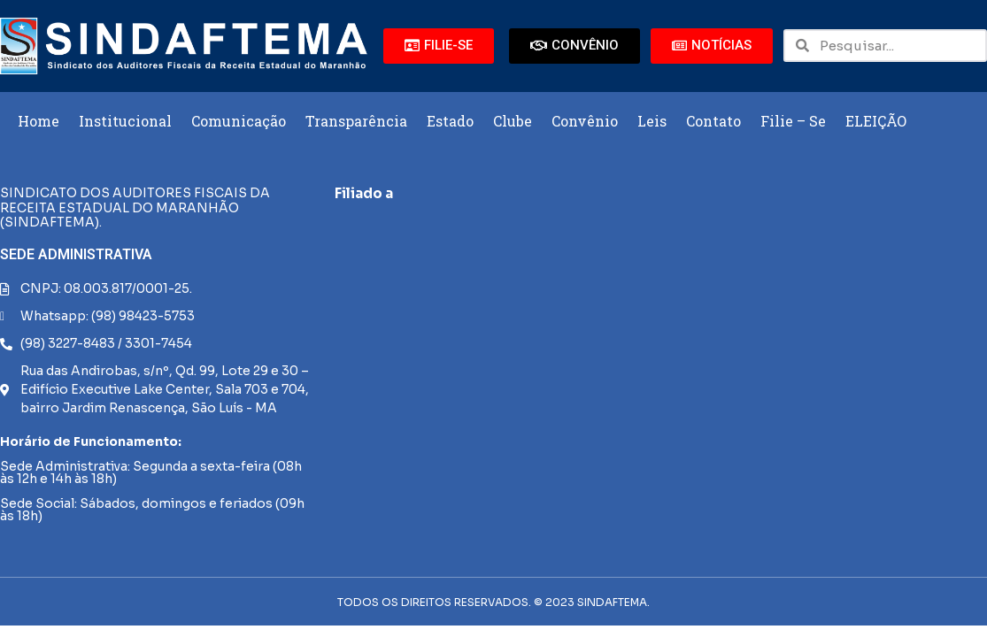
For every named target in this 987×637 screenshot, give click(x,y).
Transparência (356, 120)
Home (38, 120)
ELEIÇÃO (875, 120)
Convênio (584, 120)
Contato (713, 120)
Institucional (125, 120)
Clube (512, 120)
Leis (652, 120)
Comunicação (238, 120)
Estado (450, 120)
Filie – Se (793, 120)
